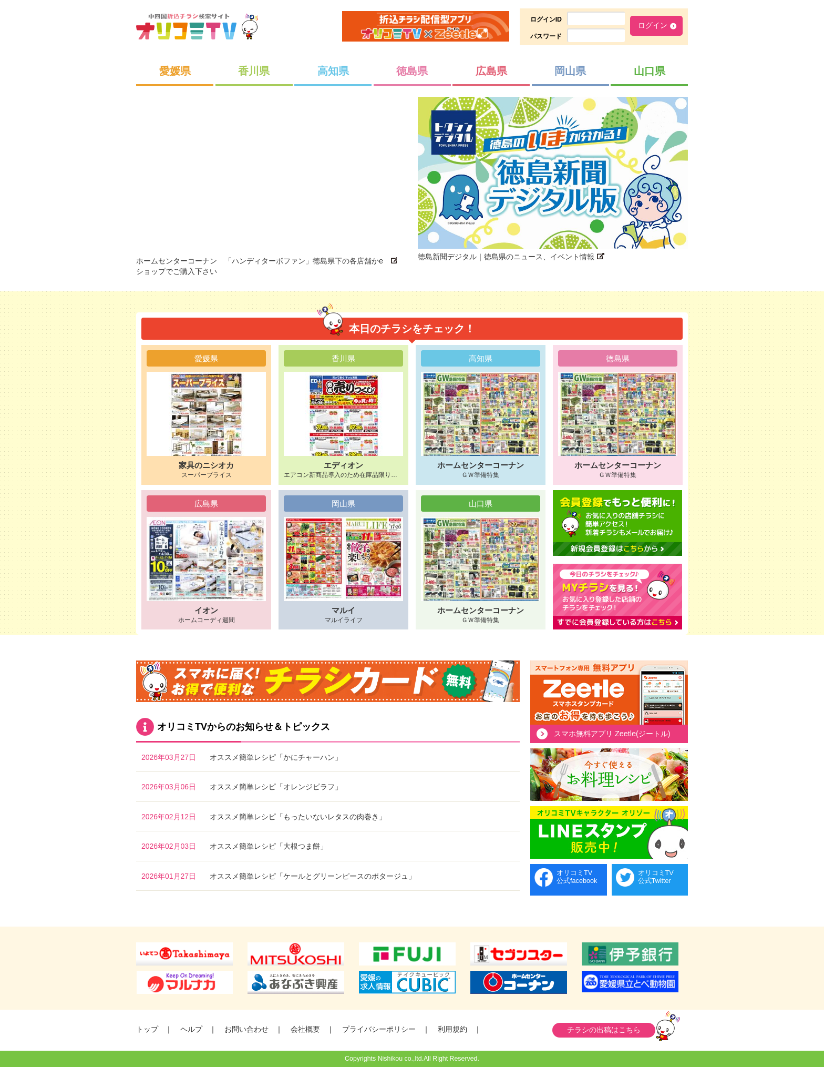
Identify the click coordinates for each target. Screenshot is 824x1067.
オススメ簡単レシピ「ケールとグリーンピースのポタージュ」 (313, 876)
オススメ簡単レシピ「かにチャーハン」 (276, 757)
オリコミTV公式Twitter (656, 877)
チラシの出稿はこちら (604, 1029)
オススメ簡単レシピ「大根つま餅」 (268, 846)
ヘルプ (191, 1029)
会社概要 (305, 1029)
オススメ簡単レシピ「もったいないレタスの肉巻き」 (298, 816)
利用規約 (452, 1029)
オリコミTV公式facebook (577, 877)
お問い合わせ (246, 1029)
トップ (147, 1029)
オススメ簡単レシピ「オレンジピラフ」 (276, 787)
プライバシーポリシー (379, 1029)
